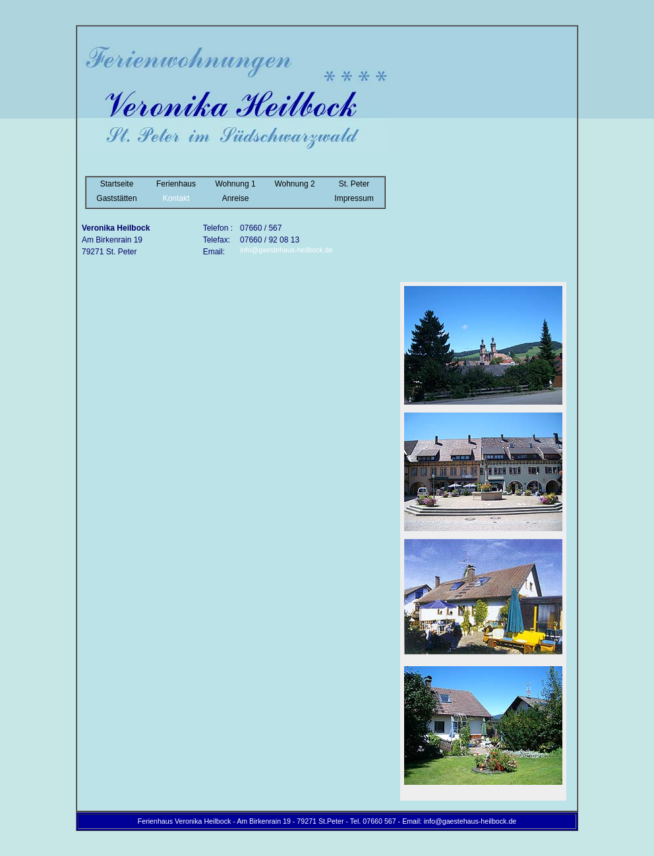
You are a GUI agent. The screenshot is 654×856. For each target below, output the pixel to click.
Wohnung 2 (294, 184)
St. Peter (354, 184)
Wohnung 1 (235, 184)
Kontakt (176, 198)
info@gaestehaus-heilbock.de (286, 250)
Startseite (117, 184)
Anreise (235, 198)
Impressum (353, 198)
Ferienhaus (176, 184)
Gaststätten (116, 198)
